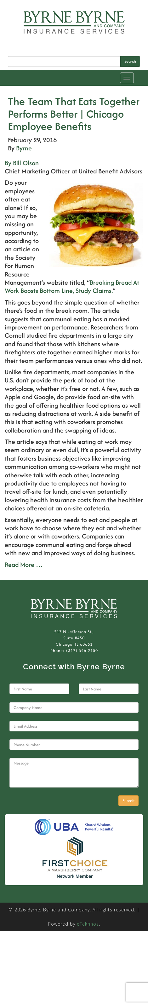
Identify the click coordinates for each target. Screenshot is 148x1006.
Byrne (24, 148)
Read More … (24, 564)
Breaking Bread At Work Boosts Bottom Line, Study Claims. (72, 286)
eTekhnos (88, 924)
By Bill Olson (22, 162)
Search (130, 61)
